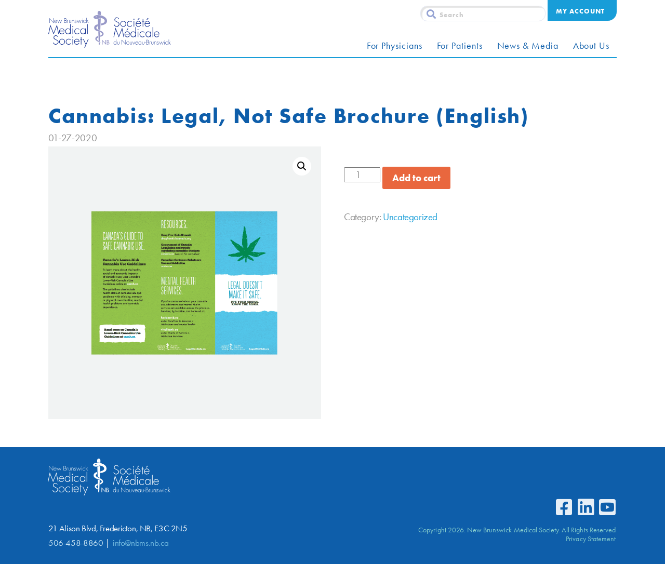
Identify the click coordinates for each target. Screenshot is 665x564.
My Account (580, 11)
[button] (301, 166)
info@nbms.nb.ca (140, 543)
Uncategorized (410, 217)
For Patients (460, 45)
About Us (591, 45)
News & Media (527, 45)
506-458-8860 (75, 543)
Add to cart (416, 178)
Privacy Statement (591, 538)
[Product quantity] (362, 174)
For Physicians (394, 45)
